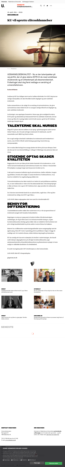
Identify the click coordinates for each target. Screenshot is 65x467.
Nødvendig (7, 460)
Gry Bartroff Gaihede (12, 89)
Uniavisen (4, 1)
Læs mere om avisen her (52, 434)
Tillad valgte (37, 463)
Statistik (24, 460)
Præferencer (16, 460)
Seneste (20, 5)
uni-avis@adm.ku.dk (10, 440)
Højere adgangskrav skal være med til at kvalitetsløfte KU (32, 199)
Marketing (33, 460)
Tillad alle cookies (53, 463)
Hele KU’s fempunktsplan (22, 253)
